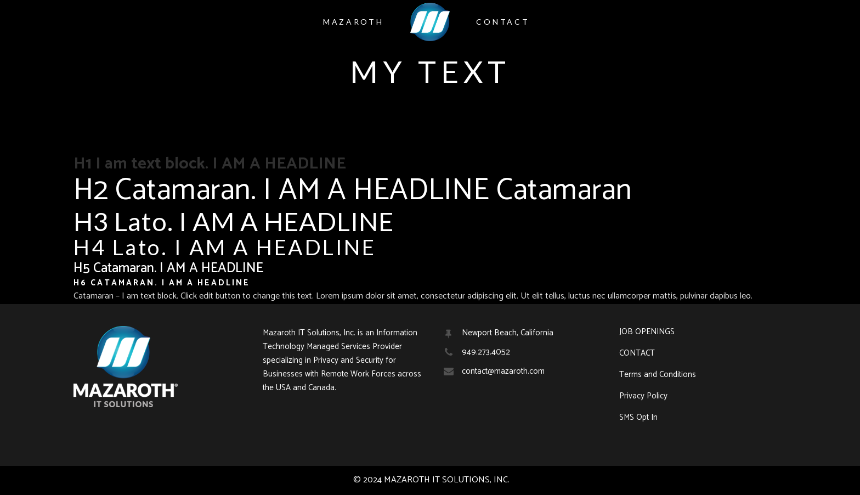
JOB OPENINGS (647, 332)
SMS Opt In (638, 418)
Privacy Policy (643, 396)
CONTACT (637, 353)
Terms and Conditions (657, 375)
